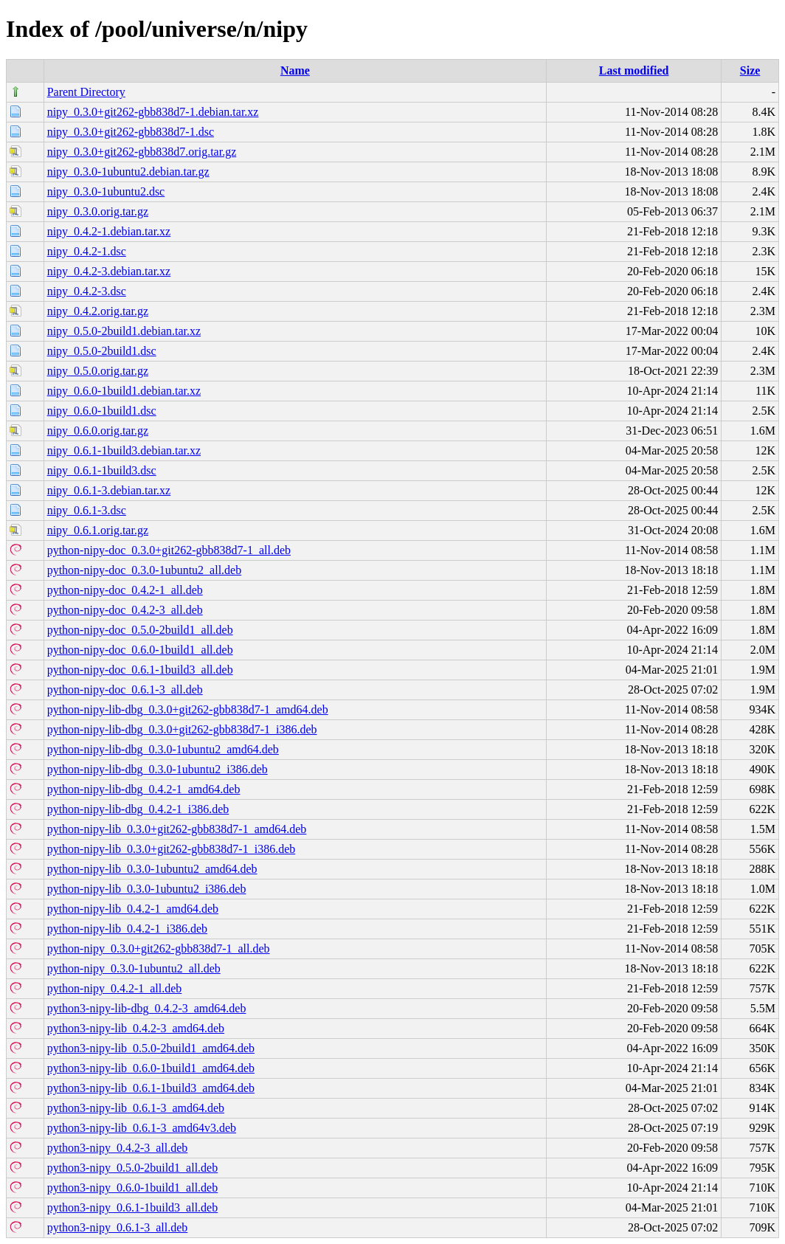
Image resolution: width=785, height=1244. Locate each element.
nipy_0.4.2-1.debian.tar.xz (109, 231)
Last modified (634, 70)
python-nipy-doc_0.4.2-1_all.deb (125, 590)
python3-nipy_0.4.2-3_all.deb (117, 1147)
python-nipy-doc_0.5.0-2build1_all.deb (140, 629)
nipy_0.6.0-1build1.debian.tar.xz (124, 390)
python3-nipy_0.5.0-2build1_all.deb (132, 1167)
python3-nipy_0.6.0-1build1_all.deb (132, 1187)
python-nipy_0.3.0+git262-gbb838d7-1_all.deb (158, 948)
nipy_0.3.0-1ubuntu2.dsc (106, 191)
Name (295, 70)
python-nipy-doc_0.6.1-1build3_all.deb (140, 669)
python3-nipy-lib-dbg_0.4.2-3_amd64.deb (146, 1008)
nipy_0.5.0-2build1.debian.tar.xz (124, 331)
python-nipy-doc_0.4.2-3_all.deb (125, 610)
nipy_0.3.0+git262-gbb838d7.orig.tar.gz (142, 151)
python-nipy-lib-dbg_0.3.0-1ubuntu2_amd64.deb (163, 749)
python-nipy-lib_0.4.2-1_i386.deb (127, 928)
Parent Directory (86, 92)
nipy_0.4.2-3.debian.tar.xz (109, 271)
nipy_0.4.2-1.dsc (86, 251)
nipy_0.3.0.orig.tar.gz (97, 211)
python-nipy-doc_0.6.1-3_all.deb (125, 689)
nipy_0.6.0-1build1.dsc (101, 410)
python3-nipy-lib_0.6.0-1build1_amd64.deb (151, 1068)
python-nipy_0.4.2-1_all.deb (114, 988)
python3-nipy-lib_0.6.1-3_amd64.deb (135, 1108)
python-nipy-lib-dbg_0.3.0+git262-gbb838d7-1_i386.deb (182, 729)
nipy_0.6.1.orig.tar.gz (97, 530)
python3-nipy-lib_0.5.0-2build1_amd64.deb (151, 1048)
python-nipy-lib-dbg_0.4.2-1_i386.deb (138, 809)
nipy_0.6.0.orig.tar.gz (97, 430)
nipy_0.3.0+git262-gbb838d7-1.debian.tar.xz (153, 112)
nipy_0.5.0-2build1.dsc (101, 351)
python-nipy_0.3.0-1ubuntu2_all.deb (134, 968)
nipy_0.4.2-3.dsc (86, 291)
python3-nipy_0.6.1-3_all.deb (117, 1227)
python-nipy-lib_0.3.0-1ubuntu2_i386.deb (146, 888)
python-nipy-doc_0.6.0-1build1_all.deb (140, 649)
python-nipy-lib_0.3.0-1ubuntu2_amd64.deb (152, 869)
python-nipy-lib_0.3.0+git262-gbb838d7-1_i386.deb (171, 849)
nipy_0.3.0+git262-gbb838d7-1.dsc (130, 131)
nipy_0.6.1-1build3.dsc (101, 470)
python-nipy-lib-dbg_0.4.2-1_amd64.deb (144, 789)
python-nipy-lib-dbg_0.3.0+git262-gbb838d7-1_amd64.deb (187, 709)
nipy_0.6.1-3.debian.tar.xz (109, 490)
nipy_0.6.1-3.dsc (86, 510)
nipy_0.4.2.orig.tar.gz (97, 311)
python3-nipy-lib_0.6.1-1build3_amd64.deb (151, 1088)
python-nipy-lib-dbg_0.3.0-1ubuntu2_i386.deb (157, 769)
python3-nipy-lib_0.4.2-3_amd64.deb (135, 1028)
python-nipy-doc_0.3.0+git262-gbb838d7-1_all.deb (169, 550)
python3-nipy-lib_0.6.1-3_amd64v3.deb (141, 1128)
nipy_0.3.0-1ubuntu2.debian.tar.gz (128, 171)
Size (750, 70)
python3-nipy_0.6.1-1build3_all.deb (132, 1207)
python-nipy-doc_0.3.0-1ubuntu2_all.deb (144, 570)
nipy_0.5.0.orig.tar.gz (97, 370)
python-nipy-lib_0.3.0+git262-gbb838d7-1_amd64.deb (177, 829)
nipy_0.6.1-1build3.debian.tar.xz (124, 450)
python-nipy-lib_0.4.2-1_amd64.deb (132, 908)
